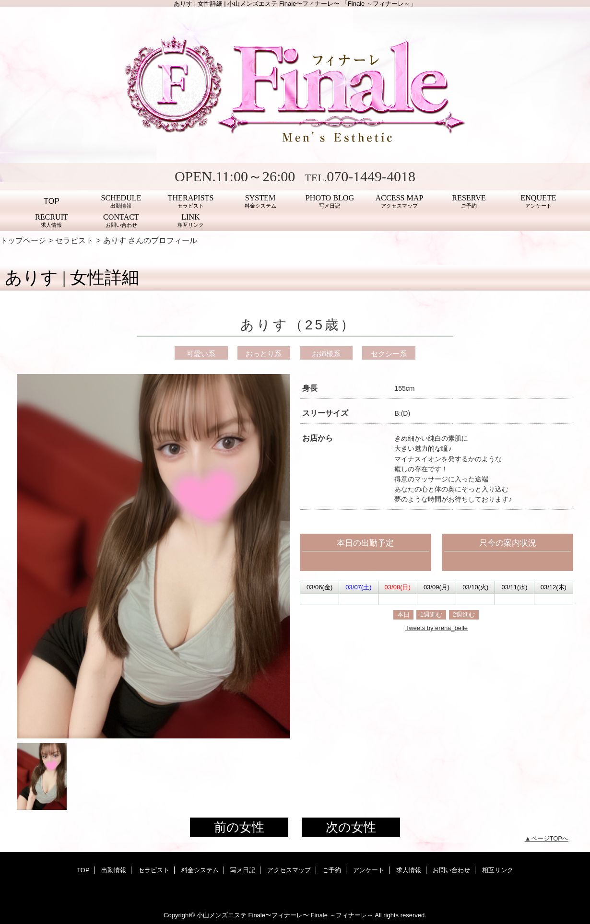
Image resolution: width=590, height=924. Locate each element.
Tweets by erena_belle (436, 628)
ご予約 (331, 870)
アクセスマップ (289, 870)
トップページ (23, 240)
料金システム (200, 870)
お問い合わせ (451, 870)
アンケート (368, 870)
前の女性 (239, 827)
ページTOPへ (550, 838)
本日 (403, 614)
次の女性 (351, 827)
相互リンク (497, 870)
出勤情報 (113, 870)
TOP (51, 201)
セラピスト (74, 240)
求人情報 (408, 870)
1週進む (431, 614)
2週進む (464, 614)
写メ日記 (242, 870)
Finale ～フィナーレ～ (342, 915)
